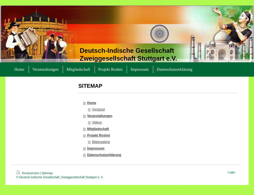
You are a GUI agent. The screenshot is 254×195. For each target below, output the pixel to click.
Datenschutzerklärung (104, 155)
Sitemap (47, 173)
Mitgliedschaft (98, 129)
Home (91, 103)
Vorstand (98, 109)
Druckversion (28, 173)
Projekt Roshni (98, 135)
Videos (97, 122)
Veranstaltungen (99, 116)
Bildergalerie (101, 142)
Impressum (95, 148)
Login (231, 172)
